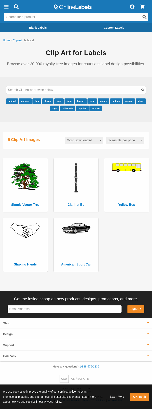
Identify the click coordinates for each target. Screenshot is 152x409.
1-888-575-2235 (89, 366)
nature (103, 101)
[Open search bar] (16, 7)
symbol (82, 108)
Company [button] (9, 356)
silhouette (68, 108)
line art (81, 101)
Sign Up (135, 309)
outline (116, 101)
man (92, 101)
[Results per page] (125, 140)
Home (6, 40)
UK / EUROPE (80, 378)
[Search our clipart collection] (76, 90)
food (59, 101)
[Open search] (144, 17)
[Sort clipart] (84, 140)
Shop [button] (6, 323)
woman (96, 108)
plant (140, 101)
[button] (6, 7)
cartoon (25, 101)
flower (48, 101)
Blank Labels (38, 27)
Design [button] (8, 334)
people (128, 101)
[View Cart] (142, 7)
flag (37, 101)
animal (12, 101)
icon (69, 101)
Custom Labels (114, 27)
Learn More (117, 396)
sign (54, 108)
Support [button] (8, 345)
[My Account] (132, 7)
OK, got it (139, 396)
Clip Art (17, 40)
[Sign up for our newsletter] (65, 309)
